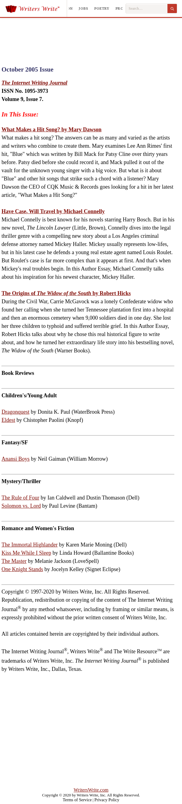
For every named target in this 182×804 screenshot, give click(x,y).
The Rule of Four (20, 498)
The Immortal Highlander (30, 545)
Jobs (83, 8)
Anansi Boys (16, 459)
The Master (14, 561)
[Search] (172, 8)
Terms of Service (77, 800)
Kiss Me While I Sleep (26, 553)
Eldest (8, 420)
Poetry (102, 8)
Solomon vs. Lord (21, 506)
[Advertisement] (91, 36)
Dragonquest (15, 412)
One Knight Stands (22, 569)
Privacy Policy (106, 800)
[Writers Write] (36, 8)
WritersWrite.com (91, 789)
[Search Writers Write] (146, 9)
